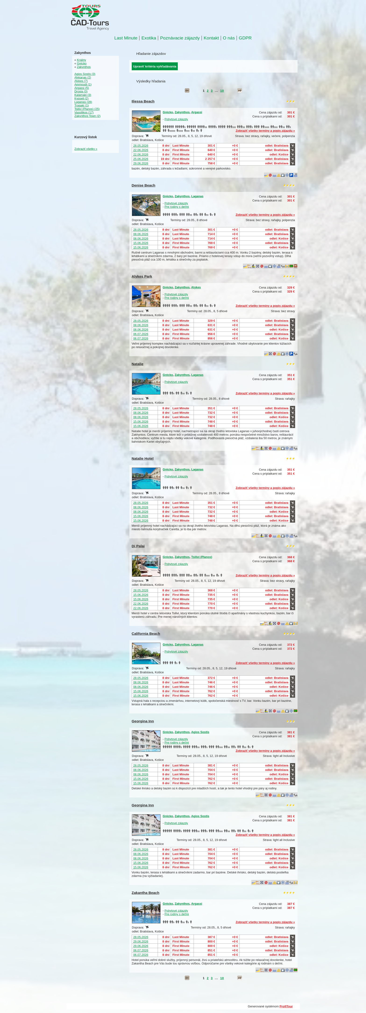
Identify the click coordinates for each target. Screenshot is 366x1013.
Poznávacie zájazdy (180, 38)
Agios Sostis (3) (85, 74)
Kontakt (211, 38)
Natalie (138, 364)
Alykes (196, 287)
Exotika (148, 38)
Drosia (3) (81, 91)
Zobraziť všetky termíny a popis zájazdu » (265, 130)
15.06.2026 (140, 243)
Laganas (197, 196)
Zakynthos (182, 112)
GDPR (245, 38)
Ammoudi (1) (83, 84)
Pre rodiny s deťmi (176, 206)
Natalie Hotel (143, 458)
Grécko (168, 112)
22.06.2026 (140, 150)
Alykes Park (142, 276)
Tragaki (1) (82, 105)
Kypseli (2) (82, 98)
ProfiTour (286, 1006)
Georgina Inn (143, 721)
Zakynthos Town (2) (87, 116)
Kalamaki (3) (83, 95)
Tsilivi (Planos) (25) (87, 109)
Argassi (196, 112)
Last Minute (125, 38)
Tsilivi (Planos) (201, 557)
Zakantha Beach (146, 893)
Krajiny (81, 60)
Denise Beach (143, 185)
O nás (229, 38)
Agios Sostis (200, 732)
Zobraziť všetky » (86, 149)
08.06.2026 (140, 234)
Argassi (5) (82, 88)
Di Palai (138, 546)
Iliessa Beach (143, 101)
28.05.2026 (140, 145)
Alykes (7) (81, 81)
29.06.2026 (140, 163)
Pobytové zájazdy (176, 119)
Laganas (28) (83, 102)
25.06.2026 (140, 159)
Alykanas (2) (83, 77)
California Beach (146, 633)
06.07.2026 (140, 334)
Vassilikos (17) (84, 112)
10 (222, 90)
